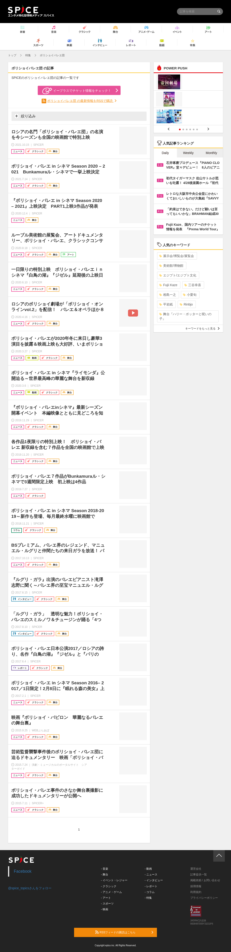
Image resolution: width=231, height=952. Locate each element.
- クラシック (108, 886)
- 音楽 (104, 868)
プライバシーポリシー (204, 897)
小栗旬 (189, 295)
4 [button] (190, 129)
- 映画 (104, 909)
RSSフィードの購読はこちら (124, 932)
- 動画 (148, 868)
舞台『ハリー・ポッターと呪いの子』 (185, 316)
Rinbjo (186, 304)
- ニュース (151, 874)
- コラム (150, 892)
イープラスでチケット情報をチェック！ (76, 91)
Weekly (188, 153)
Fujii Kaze (168, 285)
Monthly (211, 153)
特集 (28, 55)
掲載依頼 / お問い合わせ (205, 880)
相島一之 (167, 295)
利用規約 (195, 892)
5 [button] (193, 129)
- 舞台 (104, 874)
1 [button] (180, 129)
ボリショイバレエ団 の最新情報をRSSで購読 (80, 101)
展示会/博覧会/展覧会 (176, 256)
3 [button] (187, 129)
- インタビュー (154, 880)
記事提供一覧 (198, 874)
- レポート (151, 886)
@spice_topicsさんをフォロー (30, 888)
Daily (165, 153)
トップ (12, 55)
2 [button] (183, 129)
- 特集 (148, 897)
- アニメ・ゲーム (111, 892)
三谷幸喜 (192, 285)
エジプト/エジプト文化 (177, 275)
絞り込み (25, 116)
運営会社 (195, 868)
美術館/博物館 (171, 265)
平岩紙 (166, 304)
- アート (106, 897)
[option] (188, 99)
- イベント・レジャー (114, 880)
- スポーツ (107, 903)
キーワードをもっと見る (202, 328)
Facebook (23, 871)
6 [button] (197, 129)
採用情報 (195, 886)
